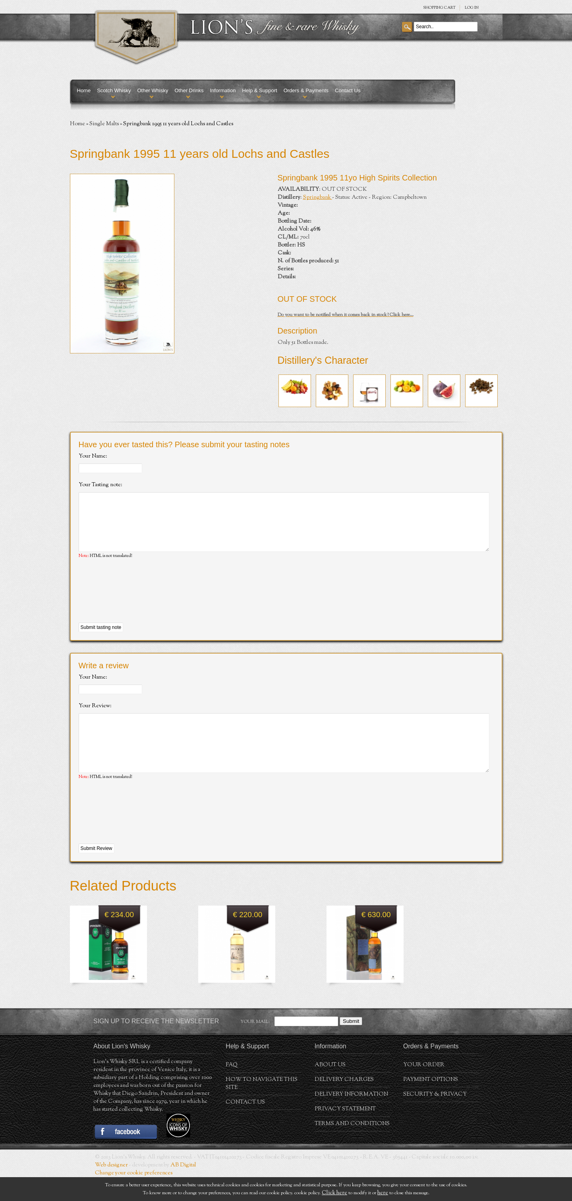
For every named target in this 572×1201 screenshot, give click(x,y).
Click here (334, 1193)
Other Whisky (152, 90)
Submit (351, 1045)
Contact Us (347, 90)
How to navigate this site (262, 1108)
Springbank (317, 198)
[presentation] (139, 603)
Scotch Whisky (114, 90)
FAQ (232, 1089)
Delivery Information (351, 1118)
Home (84, 90)
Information (223, 90)
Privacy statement (345, 1133)
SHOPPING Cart (439, 8)
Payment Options (430, 1104)
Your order (423, 1089)
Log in (472, 8)
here (382, 1193)
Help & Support (259, 90)
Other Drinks (188, 90)
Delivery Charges (344, 1104)
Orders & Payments (306, 90)
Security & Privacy (435, 1118)
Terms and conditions (352, 1148)
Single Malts (104, 124)
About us (330, 1089)
